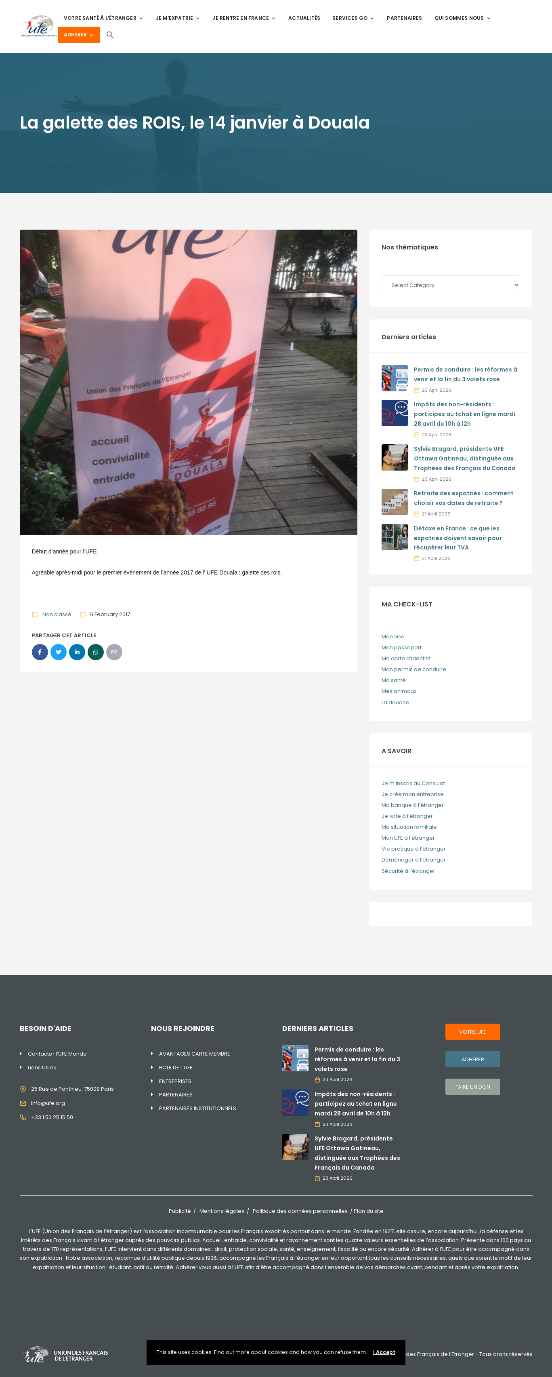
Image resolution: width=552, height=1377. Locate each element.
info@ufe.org (48, 1103)
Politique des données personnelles (300, 1211)
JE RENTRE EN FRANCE (244, 18)
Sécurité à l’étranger (408, 871)
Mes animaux (399, 691)
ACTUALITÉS (304, 18)
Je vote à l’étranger (407, 816)
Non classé (56, 614)
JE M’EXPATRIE (178, 18)
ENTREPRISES (175, 1081)
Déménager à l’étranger (414, 860)
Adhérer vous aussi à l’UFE (209, 1267)
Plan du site (369, 1211)
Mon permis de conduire (414, 669)
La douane (395, 702)
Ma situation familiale (409, 827)
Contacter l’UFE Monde (57, 1054)
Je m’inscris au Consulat (413, 783)
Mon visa (393, 636)
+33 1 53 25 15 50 (52, 1117)
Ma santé (394, 680)
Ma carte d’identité (406, 658)
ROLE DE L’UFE (176, 1067)
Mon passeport (402, 647)
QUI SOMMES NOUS (462, 18)
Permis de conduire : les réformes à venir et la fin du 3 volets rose (357, 1059)
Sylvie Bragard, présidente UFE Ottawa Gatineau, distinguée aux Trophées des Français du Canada (465, 458)
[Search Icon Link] (110, 35)
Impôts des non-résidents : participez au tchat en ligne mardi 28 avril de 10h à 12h (464, 414)
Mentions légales (221, 1211)
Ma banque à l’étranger (413, 805)
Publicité (180, 1211)
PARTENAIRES (404, 18)
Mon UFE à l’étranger (408, 838)
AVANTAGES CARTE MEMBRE (194, 1054)
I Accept (384, 1352)
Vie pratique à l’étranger (414, 849)
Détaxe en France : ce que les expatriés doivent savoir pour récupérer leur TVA (458, 538)
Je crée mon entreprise (413, 794)
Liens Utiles (42, 1067)
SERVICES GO (353, 18)
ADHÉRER (79, 34)
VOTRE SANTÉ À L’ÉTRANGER (104, 18)
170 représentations (77, 1249)
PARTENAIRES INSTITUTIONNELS (197, 1108)
